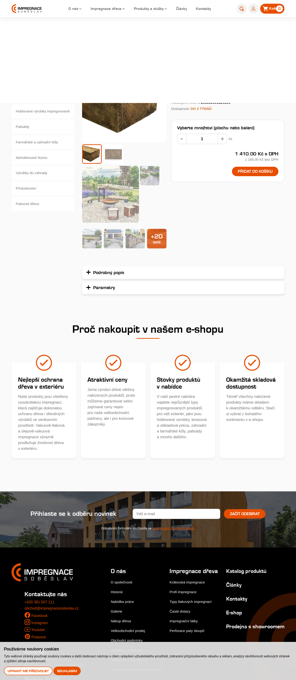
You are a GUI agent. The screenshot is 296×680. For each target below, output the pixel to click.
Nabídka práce (123, 539)
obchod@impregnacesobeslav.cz (53, 545)
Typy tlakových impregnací (193, 545)
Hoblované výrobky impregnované (33, 116)
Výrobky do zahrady (33, 183)
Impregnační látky (185, 564)
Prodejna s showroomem (239, 566)
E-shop (148, 29)
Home (132, 29)
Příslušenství (27, 200)
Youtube (38, 567)
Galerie (117, 548)
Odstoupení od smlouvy (131, 597)
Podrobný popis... (187, 82)
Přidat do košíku (251, 171)
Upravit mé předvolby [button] (28, 671)
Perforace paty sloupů (189, 574)
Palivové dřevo (29, 217)
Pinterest (39, 574)
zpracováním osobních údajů (173, 465)
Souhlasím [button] (68, 671)
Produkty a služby (145, 9)
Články (181, 9)
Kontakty (204, 9)
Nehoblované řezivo (33, 167)
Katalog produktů (244, 508)
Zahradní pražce (171, 29)
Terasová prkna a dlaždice (39, 65)
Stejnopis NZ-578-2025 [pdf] (49, 631)
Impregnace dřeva (99, 9)
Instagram (40, 560)
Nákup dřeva (122, 558)
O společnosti (123, 519)
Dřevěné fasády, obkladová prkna (40, 82)
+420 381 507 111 (40, 539)
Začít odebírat (245, 451)
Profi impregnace (185, 535)
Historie (117, 529)
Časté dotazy (181, 555)
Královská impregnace (189, 526)
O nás (64, 9)
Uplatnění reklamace (129, 587)
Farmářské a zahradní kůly (39, 150)
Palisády (23, 133)
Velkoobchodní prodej (130, 567)
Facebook (40, 552)
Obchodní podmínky (128, 577)
